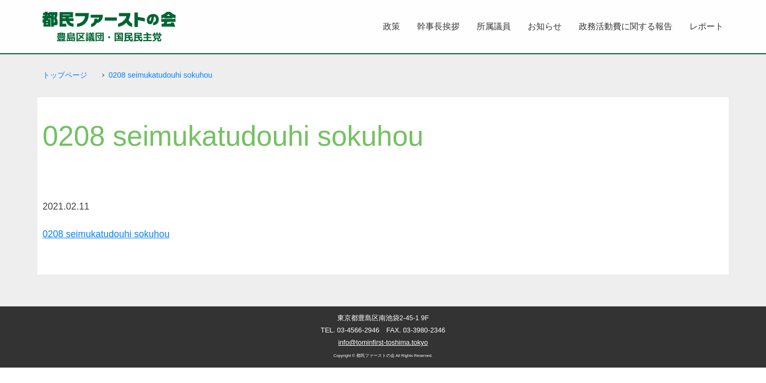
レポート (706, 26)
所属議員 (494, 26)
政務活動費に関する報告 (625, 26)
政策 (391, 26)
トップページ (65, 75)
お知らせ (545, 26)
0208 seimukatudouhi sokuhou (160, 75)
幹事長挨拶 (438, 26)
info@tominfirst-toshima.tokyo (383, 342)
